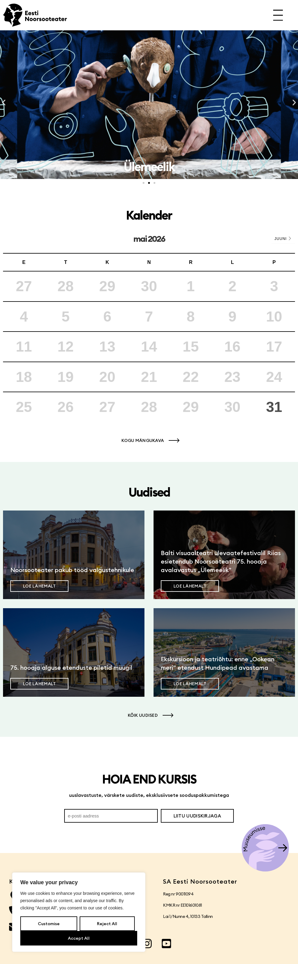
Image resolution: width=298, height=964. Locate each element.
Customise (49, 923)
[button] (4, 102)
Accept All (79, 938)
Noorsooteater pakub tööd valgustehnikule (72, 570)
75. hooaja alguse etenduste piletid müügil (71, 667)
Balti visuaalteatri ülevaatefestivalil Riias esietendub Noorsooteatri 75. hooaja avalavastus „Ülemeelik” (221, 561)
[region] (78, 912)
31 (274, 407)
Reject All (107, 923)
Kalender (149, 215)
